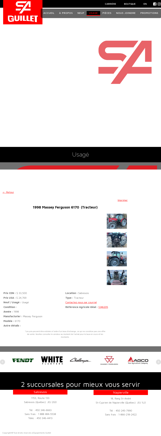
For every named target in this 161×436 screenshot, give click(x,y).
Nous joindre (126, 12)
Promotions (149, 12)
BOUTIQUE (130, 4)
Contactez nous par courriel (81, 302)
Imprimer (123, 200)
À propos (66, 12)
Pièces (107, 12)
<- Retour (8, 192)
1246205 (103, 307)
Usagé (93, 12)
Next (158, 362)
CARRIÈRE (110, 4)
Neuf (81, 12)
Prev (2, 362)
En (145, 3)
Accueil (48, 12)
